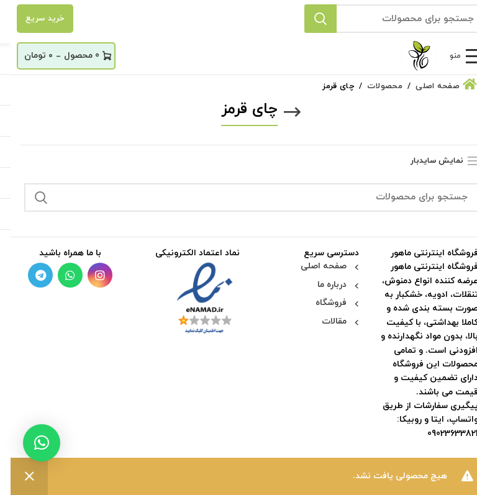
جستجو (310, 18)
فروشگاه (320, 303)
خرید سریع (34, 18)
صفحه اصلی (313, 266)
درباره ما (321, 285)
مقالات (323, 321)
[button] (31, 442)
